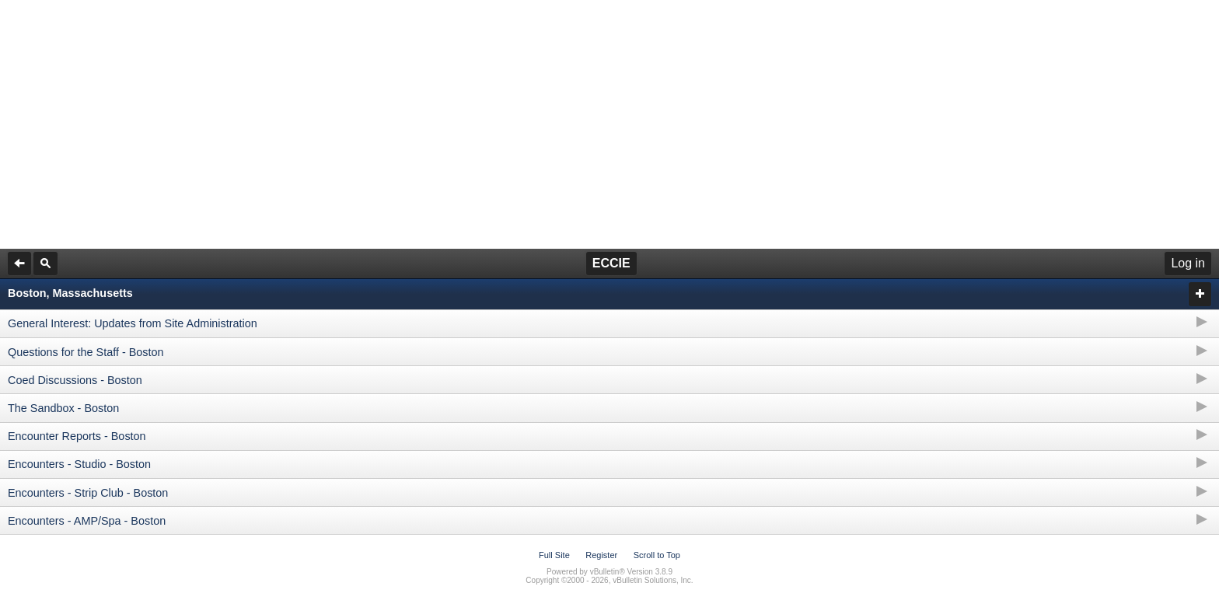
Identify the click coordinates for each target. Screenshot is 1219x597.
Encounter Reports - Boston (77, 436)
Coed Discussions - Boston (75, 380)
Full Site (554, 555)
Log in (1188, 263)
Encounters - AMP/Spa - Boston (87, 521)
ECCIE (611, 263)
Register (601, 555)
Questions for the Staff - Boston (86, 352)
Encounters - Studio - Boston (79, 464)
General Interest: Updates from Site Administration (132, 323)
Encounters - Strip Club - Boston (88, 493)
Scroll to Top (657, 555)
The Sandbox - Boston (63, 408)
